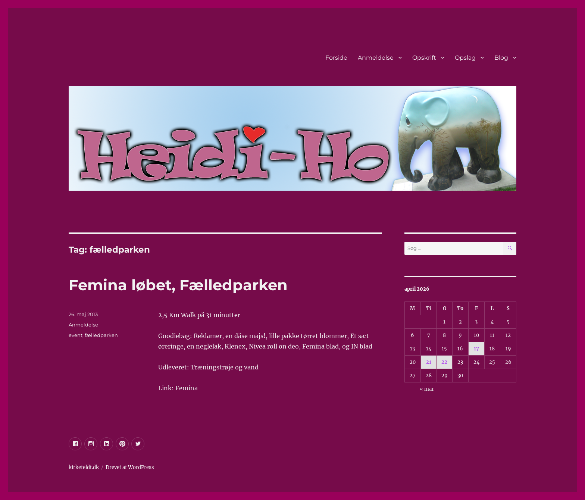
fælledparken (101, 335)
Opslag (465, 57)
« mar (427, 389)
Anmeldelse (376, 57)
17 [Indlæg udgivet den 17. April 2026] (476, 349)
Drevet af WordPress (130, 467)
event (75, 335)
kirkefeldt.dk (84, 467)
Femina (186, 388)
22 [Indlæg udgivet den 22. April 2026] (444, 362)
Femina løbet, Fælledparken (178, 285)
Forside (336, 57)
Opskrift (424, 57)
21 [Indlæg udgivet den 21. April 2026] (428, 362)
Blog (501, 57)
